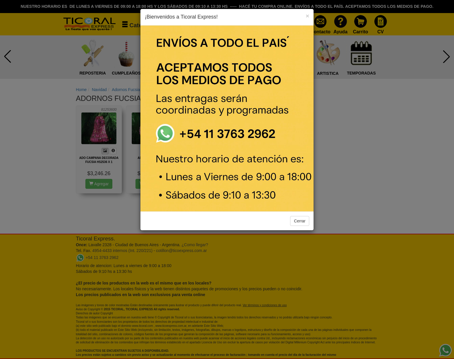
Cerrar (299, 221)
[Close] (307, 16)
